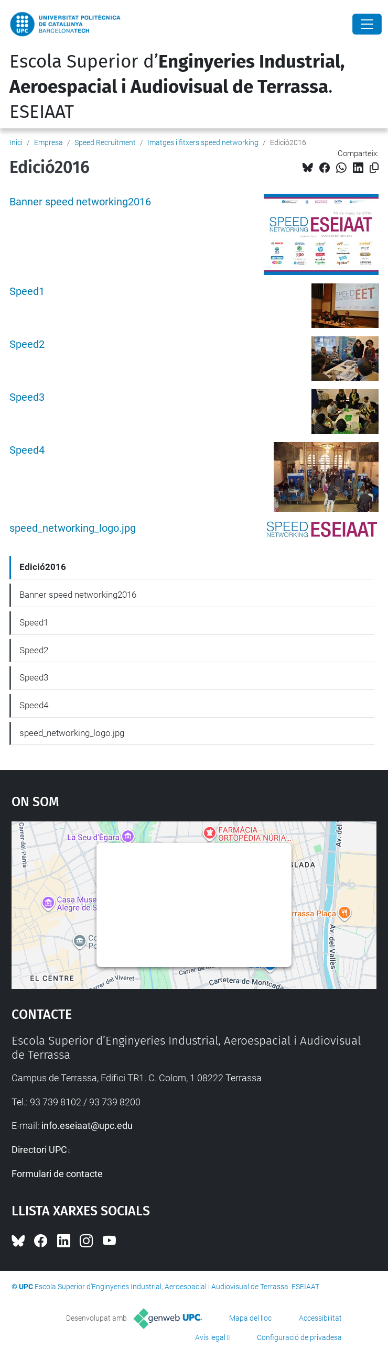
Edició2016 (42, 567)
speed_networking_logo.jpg (72, 528)
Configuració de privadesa (299, 1337)
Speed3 (27, 397)
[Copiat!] (374, 168)
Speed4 (27, 450)
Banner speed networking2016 (80, 202)
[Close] (367, 24)
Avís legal (210, 1337)
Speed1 (27, 292)
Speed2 (27, 344)
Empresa (48, 142)
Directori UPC (39, 1149)
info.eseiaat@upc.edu (87, 1125)
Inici (16, 142)
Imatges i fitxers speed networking (202, 142)
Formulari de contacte (57, 1173)
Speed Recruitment (105, 142)
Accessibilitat (320, 1318)
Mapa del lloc (250, 1318)
